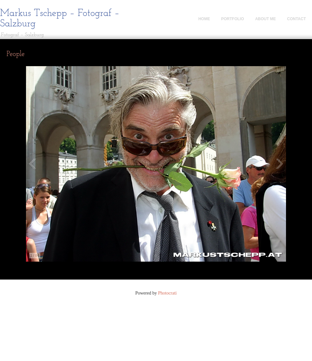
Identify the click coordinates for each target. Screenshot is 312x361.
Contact (296, 19)
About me (265, 19)
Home (204, 19)
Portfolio (232, 19)
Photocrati (167, 293)
